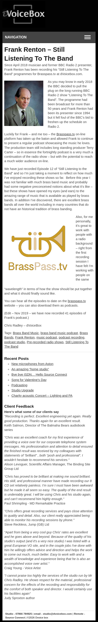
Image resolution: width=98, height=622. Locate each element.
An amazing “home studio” (30, 369)
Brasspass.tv (65, 134)
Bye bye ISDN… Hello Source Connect (39, 374)
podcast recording (71, 337)
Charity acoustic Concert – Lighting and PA (41, 395)
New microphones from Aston (32, 364)
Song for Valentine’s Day (28, 380)
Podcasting (19, 385)
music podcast (46, 337)
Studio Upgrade (22, 390)
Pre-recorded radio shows (45, 342)
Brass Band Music (26, 333)
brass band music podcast (59, 333)
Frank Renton (25, 337)
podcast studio (14, 342)
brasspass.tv (77, 301)
